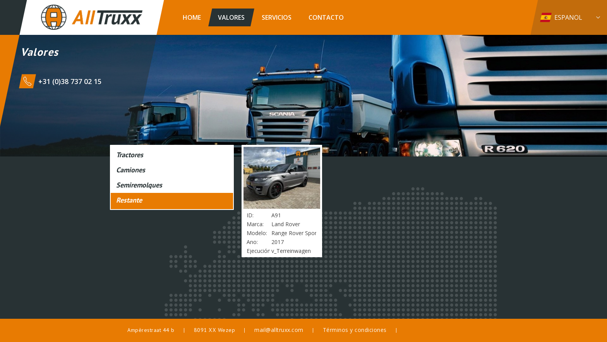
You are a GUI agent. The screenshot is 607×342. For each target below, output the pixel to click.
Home (192, 17)
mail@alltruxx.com (279, 329)
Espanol (568, 17)
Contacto (326, 17)
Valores (231, 17)
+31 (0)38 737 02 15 (69, 81)
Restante (129, 200)
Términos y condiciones (355, 329)
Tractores (129, 154)
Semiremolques (139, 184)
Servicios (276, 17)
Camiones (130, 169)
